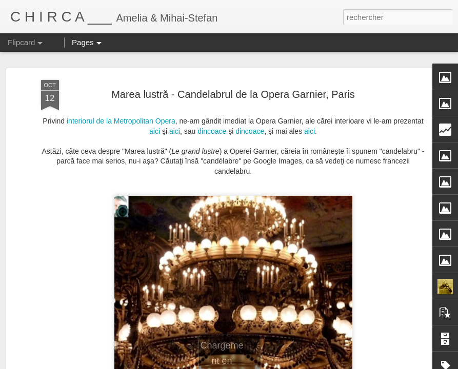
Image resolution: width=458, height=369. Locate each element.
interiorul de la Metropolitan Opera (121, 112)
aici (155, 122)
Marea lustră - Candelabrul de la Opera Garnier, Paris (233, 85)
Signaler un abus (335, 363)
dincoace (212, 122)
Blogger (301, 363)
